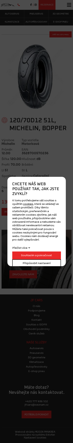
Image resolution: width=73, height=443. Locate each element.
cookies (28, 204)
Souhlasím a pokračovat (36, 255)
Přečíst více (19, 248)
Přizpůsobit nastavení (37, 263)
